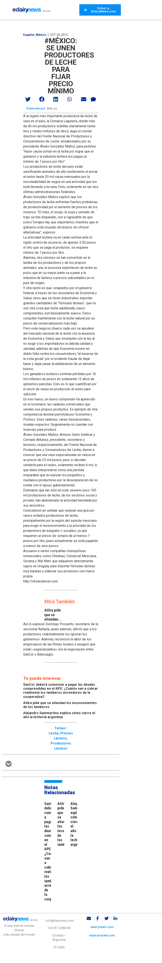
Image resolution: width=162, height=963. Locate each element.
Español (28, 34)
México (41, 34)
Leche (54, 734)
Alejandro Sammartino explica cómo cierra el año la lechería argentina (59, 716)
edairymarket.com (102, 936)
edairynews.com (102, 927)
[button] (28, 99)
